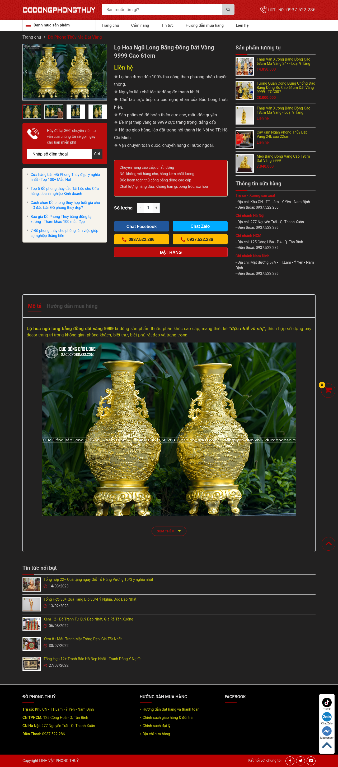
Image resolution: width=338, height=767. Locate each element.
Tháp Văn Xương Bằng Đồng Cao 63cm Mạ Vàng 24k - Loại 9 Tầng (283, 61)
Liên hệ (242, 25)
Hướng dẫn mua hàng (205, 25)
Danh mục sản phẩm (52, 25)
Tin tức (167, 25)
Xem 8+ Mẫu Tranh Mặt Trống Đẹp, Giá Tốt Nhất (83, 639)
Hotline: (292, 10)
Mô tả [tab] (34, 306)
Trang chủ (110, 25)
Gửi (97, 154)
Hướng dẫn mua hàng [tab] (72, 306)
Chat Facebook (141, 226)
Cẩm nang (140, 25)
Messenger (327, 732)
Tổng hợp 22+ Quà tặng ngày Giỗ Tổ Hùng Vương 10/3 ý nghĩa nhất (98, 579)
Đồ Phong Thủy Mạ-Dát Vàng (75, 37)
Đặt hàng (171, 252)
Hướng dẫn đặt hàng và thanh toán (171, 709)
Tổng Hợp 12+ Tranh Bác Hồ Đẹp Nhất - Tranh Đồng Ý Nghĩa (93, 659)
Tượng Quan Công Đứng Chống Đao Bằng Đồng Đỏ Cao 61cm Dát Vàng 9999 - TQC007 (286, 87)
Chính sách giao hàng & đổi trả (168, 717)
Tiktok (327, 704)
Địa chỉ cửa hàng (156, 734)
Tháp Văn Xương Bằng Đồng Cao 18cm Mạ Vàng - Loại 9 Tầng (283, 110)
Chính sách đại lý (156, 726)
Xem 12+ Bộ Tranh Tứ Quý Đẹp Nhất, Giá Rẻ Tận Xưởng (88, 619)
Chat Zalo (326, 718)
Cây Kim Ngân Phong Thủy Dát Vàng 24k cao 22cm (282, 134)
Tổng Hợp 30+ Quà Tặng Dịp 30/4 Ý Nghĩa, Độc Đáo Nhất (90, 599)
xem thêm (169, 530)
